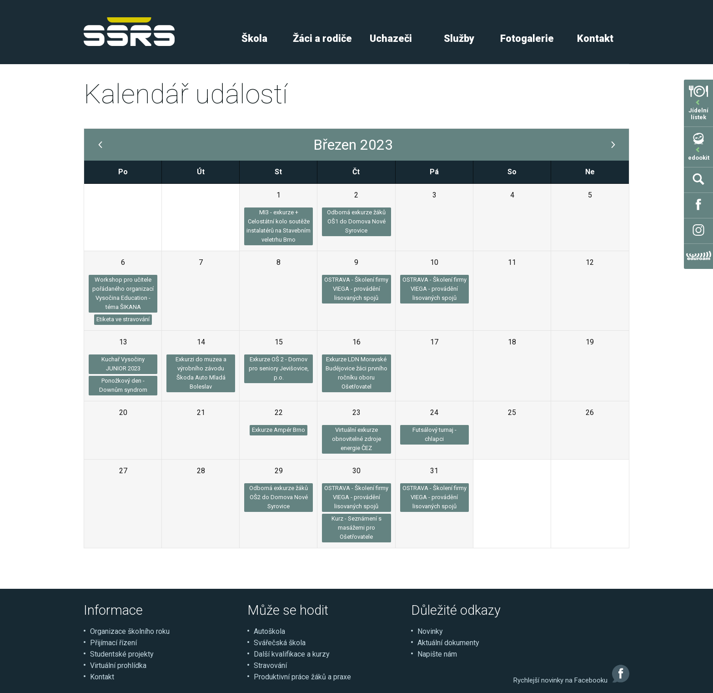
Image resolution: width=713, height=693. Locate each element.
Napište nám (437, 654)
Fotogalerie (527, 38)
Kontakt (595, 38)
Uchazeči (391, 38)
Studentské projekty (122, 654)
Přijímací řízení (113, 642)
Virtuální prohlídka (118, 665)
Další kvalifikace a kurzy (292, 654)
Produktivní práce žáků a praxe (302, 677)
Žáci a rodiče (322, 38)
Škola (254, 38)
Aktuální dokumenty (448, 642)
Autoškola (269, 631)
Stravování (270, 665)
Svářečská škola (280, 642)
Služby (459, 38)
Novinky (430, 631)
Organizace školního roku (130, 631)
